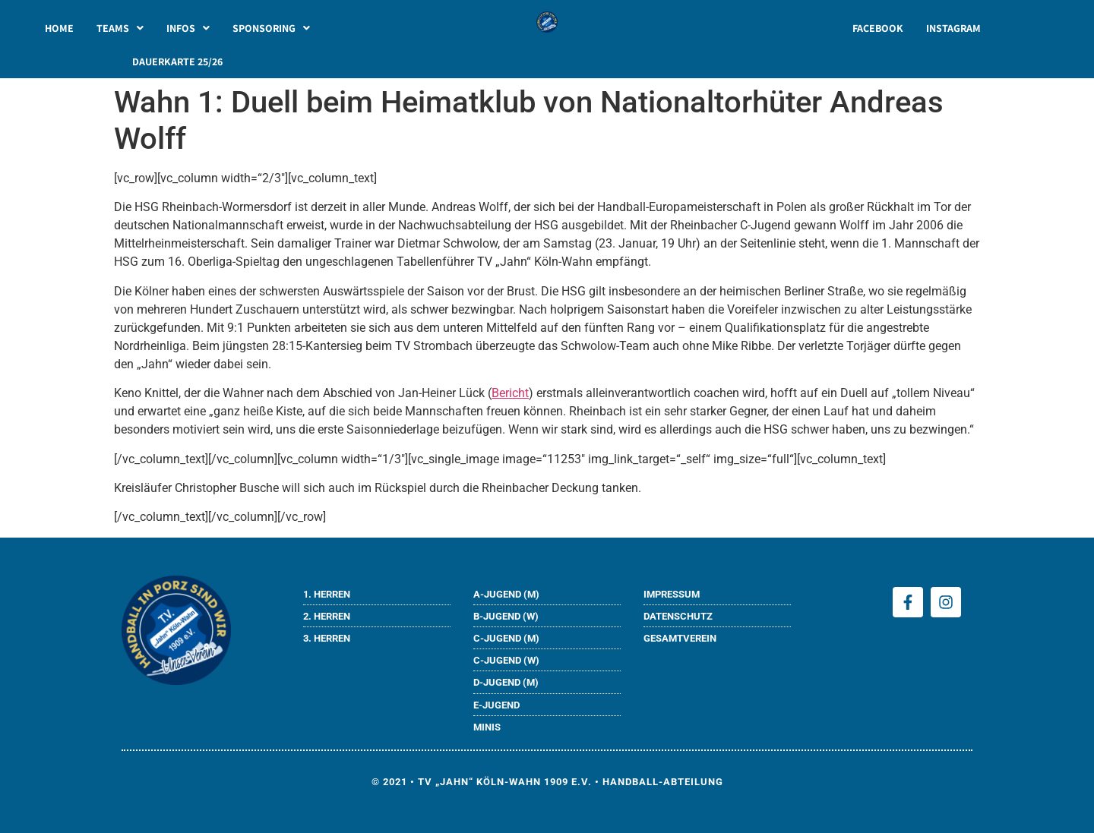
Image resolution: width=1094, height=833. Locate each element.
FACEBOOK (877, 28)
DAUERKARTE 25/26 (177, 61)
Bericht (510, 393)
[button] (120, 28)
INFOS (188, 28)
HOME (59, 28)
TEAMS (120, 28)
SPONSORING (271, 28)
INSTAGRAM (953, 28)
